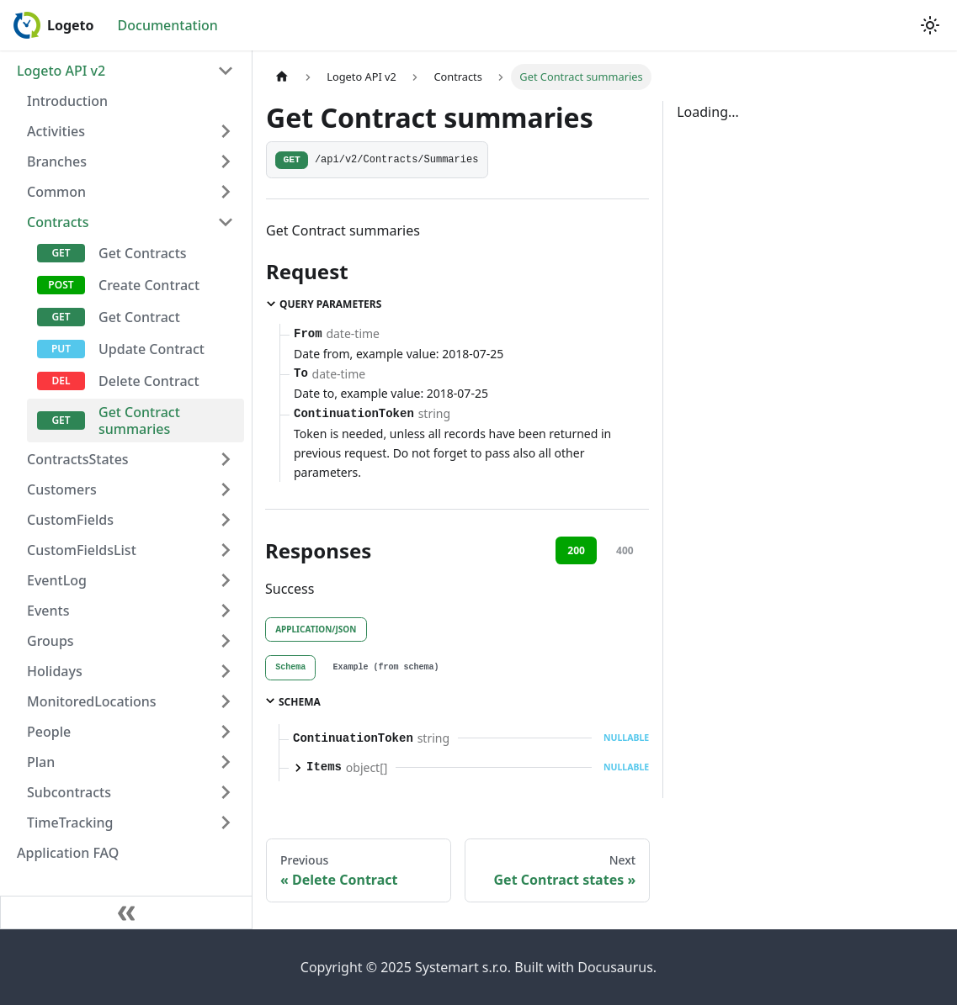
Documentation (168, 25)
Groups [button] (50, 641)
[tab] (290, 667)
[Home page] (282, 77)
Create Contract (148, 285)
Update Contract (151, 349)
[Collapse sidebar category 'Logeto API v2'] (225, 70)
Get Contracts (142, 253)
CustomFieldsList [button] (81, 550)
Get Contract (139, 317)
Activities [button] (56, 131)
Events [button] (48, 610)
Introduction (67, 101)
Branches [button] (57, 161)
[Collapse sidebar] (126, 912)
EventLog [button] (57, 580)
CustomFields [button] (70, 519)
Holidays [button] (54, 671)
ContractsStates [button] (78, 459)
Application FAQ (68, 853)
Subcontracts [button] (69, 792)
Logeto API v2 (61, 70)
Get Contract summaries (139, 420)
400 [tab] (625, 550)
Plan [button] (41, 762)
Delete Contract (148, 381)
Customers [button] (62, 489)
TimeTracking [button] (70, 822)
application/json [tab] (315, 629)
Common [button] (56, 191)
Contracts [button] (57, 222)
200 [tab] (576, 550)
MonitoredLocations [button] (92, 701)
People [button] (49, 731)
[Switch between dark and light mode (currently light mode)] (930, 25)
